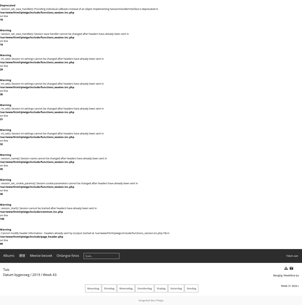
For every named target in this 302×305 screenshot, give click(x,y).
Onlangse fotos (68, 255)
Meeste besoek (41, 255)
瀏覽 (22, 255)
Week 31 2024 (289, 286)
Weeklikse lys (291, 275)
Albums (8, 255)
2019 (36, 274)
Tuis (6, 269)
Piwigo (159, 300)
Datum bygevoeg (16, 274)
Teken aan (292, 256)
